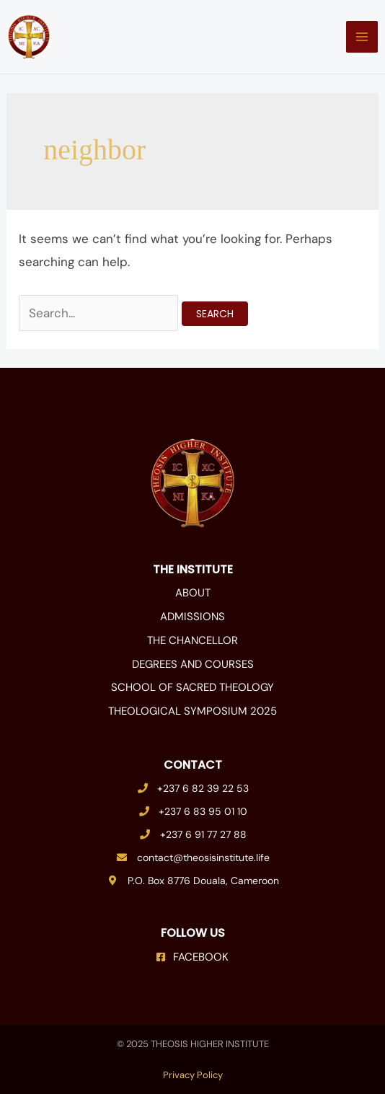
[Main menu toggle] (362, 37)
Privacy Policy (193, 1075)
